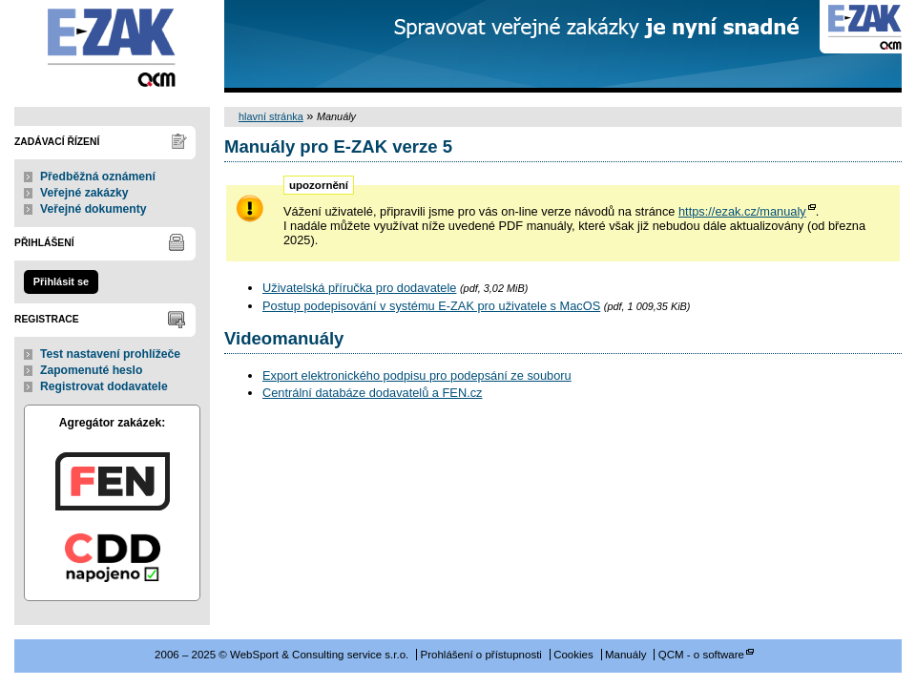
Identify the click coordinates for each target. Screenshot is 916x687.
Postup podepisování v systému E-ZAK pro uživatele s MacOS (431, 306)
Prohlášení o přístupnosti (481, 654)
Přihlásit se (61, 281)
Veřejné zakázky (84, 192)
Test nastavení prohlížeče (110, 354)
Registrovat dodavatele (104, 386)
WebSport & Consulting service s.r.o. (112, 46)
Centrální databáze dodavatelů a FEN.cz (372, 392)
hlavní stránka (271, 116)
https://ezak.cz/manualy (742, 211)
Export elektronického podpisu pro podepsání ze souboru (417, 375)
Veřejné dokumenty (93, 209)
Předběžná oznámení (98, 176)
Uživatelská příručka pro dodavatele (359, 288)
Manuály (626, 654)
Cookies (573, 654)
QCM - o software (701, 654)
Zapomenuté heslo (91, 370)
